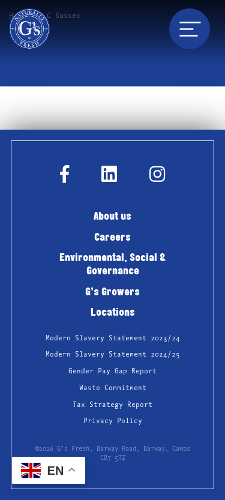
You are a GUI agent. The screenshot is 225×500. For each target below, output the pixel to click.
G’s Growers (112, 292)
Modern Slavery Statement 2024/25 (113, 354)
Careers (112, 237)
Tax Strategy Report (112, 404)
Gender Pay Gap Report (112, 371)
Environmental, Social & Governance (112, 265)
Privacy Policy (112, 421)
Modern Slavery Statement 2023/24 (113, 338)
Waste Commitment (112, 388)
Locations (113, 313)
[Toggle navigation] (189, 29)
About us (112, 216)
